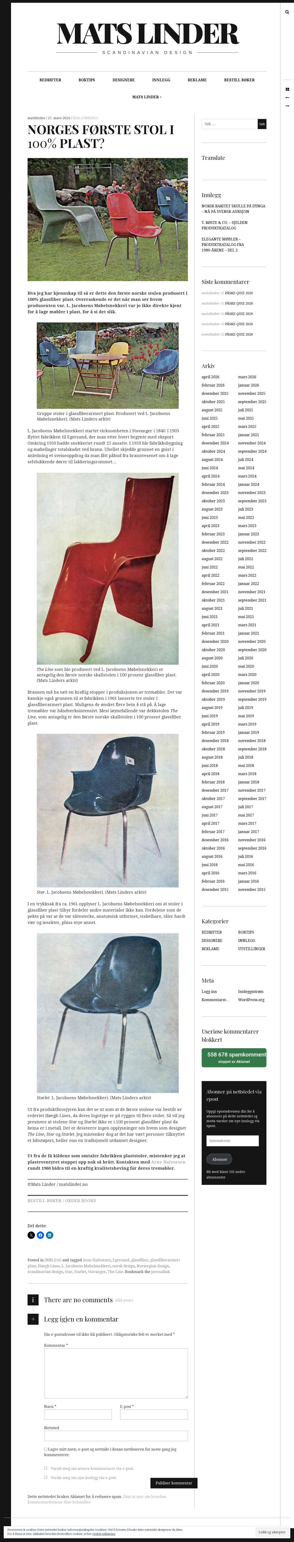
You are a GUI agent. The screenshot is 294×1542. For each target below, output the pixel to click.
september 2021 (252, 600)
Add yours (124, 1300)
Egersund (121, 1260)
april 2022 (210, 575)
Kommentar (56, 1345)
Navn (50, 1406)
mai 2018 (246, 765)
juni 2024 (210, 468)
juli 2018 (245, 757)
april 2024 (210, 476)
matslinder (37, 118)
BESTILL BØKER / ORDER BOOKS (62, 1200)
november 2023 (252, 493)
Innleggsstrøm (250, 991)
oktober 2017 (213, 798)
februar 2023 (213, 534)
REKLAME (197, 80)
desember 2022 (215, 542)
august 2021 (212, 608)
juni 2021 (210, 617)
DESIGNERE (124, 80)
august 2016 (212, 856)
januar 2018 (248, 782)
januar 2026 (248, 385)
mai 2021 (246, 617)
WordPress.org (251, 1000)
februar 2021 (213, 633)
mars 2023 (247, 526)
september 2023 (252, 501)
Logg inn (209, 991)
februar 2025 (213, 435)
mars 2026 (247, 377)
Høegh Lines (49, 1266)
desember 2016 (215, 840)
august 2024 (212, 460)
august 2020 (212, 658)
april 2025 (210, 426)
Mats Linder (146, 32)
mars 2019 (247, 724)
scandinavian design (45, 1272)
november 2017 (252, 790)
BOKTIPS (87, 80)
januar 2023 (248, 534)
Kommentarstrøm (217, 1000)
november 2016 (252, 840)
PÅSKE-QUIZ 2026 (239, 293)
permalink (160, 1272)
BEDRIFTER (50, 80)
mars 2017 (247, 823)
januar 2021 (248, 633)
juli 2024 (245, 460)
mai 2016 (246, 865)
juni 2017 (210, 815)
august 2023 (212, 509)
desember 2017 (215, 790)
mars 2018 (247, 774)
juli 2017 (245, 807)
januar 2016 (248, 881)
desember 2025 (215, 393)
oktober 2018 (213, 749)
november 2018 (252, 741)
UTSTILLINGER (251, 949)
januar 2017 (248, 832)
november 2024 (252, 443)
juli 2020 (245, 658)
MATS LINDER (145, 97)
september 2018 (252, 749)
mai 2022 (246, 567)
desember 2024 (215, 443)
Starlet (80, 1272)
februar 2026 (213, 385)
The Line (115, 1272)
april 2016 (210, 873)
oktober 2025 (213, 402)
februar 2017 (213, 832)
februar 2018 (213, 782)
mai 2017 (246, 815)
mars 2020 (247, 674)
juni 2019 (210, 716)
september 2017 (252, 798)
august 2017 (212, 807)
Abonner (219, 1159)
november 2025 (252, 393)
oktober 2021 (213, 600)
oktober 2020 (213, 650)
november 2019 (252, 691)
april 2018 (210, 774)
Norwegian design (153, 1266)
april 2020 (210, 674)
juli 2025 (245, 410)
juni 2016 (210, 865)
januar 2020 (248, 683)
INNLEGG (161, 80)
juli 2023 (245, 509)
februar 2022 (213, 584)
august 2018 (212, 757)
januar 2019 (248, 732)
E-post (127, 1406)
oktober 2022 (213, 550)
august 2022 (212, 559)
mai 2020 (246, 666)
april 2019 (210, 724)
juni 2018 (210, 765)
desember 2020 (215, 641)
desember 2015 (215, 889)
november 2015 (252, 889)
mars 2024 (247, 476)
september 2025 (252, 402)
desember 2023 (215, 493)
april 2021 (210, 625)
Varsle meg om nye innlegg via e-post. (84, 1478)
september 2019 (252, 699)
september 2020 (252, 650)
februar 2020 (213, 683)
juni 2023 (210, 517)
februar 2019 (213, 732)
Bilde (77, 118)
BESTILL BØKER (239, 80)
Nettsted (51, 1428)
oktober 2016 (213, 848)
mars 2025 (247, 426)
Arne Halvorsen (168, 1162)
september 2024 (252, 451)
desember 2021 (215, 592)
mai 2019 (246, 716)
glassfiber (139, 1260)
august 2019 (212, 708)
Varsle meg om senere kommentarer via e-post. (92, 1468)
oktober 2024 (213, 451)
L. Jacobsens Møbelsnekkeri (86, 1266)
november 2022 (252, 542)
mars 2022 (247, 575)
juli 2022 (245, 559)
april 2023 (210, 526)
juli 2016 (245, 856)
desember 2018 (215, 741)
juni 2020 (210, 666)
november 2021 (252, 592)
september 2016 (252, 848)
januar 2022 (248, 584)
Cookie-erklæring (104, 1534)
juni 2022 (210, 567)
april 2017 (210, 823)
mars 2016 (247, 873)
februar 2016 (213, 881)
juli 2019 (245, 708)
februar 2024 (213, 484)
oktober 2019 (213, 699)
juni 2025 (210, 418)
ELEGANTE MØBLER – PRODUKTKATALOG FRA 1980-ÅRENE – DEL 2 (223, 244)
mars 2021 (247, 625)
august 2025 (212, 410)
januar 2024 (248, 484)
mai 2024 (246, 468)
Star (68, 1272)
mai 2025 (246, 418)
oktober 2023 (213, 501)
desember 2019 (215, 691)
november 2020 (252, 641)
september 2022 (252, 550)
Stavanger (97, 1272)
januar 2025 (248, 435)
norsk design (123, 1266)
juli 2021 (245, 608)
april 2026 (210, 377)
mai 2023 (246, 517)
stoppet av (235, 1057)
